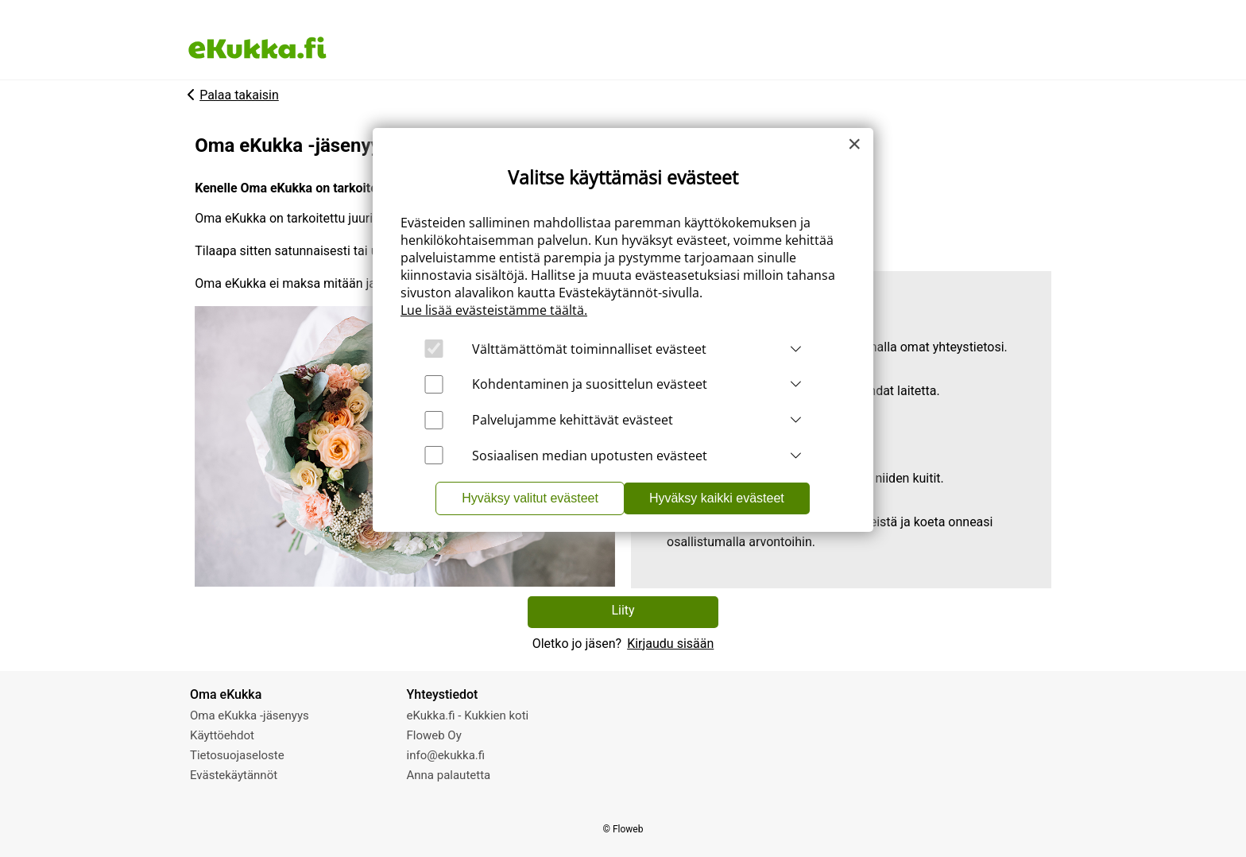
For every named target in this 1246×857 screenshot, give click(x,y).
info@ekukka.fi (446, 755)
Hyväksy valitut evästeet (530, 498)
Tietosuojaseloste (237, 755)
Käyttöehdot (222, 735)
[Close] (854, 144)
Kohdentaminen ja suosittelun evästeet (589, 384)
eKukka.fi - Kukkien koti (468, 715)
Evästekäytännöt (233, 775)
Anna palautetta (449, 775)
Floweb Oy (434, 735)
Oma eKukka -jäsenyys (249, 715)
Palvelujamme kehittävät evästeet (572, 419)
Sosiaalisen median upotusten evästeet (589, 455)
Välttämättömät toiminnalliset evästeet (589, 349)
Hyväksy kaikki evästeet (716, 498)
